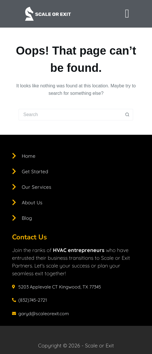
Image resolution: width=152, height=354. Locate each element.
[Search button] (127, 114)
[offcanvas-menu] (127, 14)
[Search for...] (70, 114)
